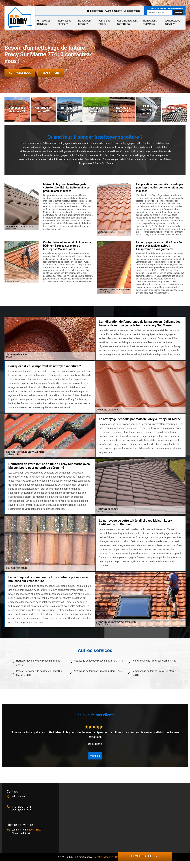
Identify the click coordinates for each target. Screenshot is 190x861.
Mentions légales (103, 857)
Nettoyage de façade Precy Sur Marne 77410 (98, 660)
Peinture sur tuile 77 (104, 22)
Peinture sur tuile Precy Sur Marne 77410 (154, 660)
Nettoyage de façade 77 (84, 22)
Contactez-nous (20, 72)
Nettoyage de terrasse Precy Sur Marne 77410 (99, 671)
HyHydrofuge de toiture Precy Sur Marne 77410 (38, 662)
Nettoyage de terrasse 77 (150, 22)
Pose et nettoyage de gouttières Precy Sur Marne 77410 (39, 673)
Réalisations (50, 72)
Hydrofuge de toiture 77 (64, 22)
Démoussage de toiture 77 (172, 22)
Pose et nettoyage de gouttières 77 (127, 22)
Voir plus (95, 755)
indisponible (95, 10)
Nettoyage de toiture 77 (43, 22)
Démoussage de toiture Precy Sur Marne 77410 (154, 673)
